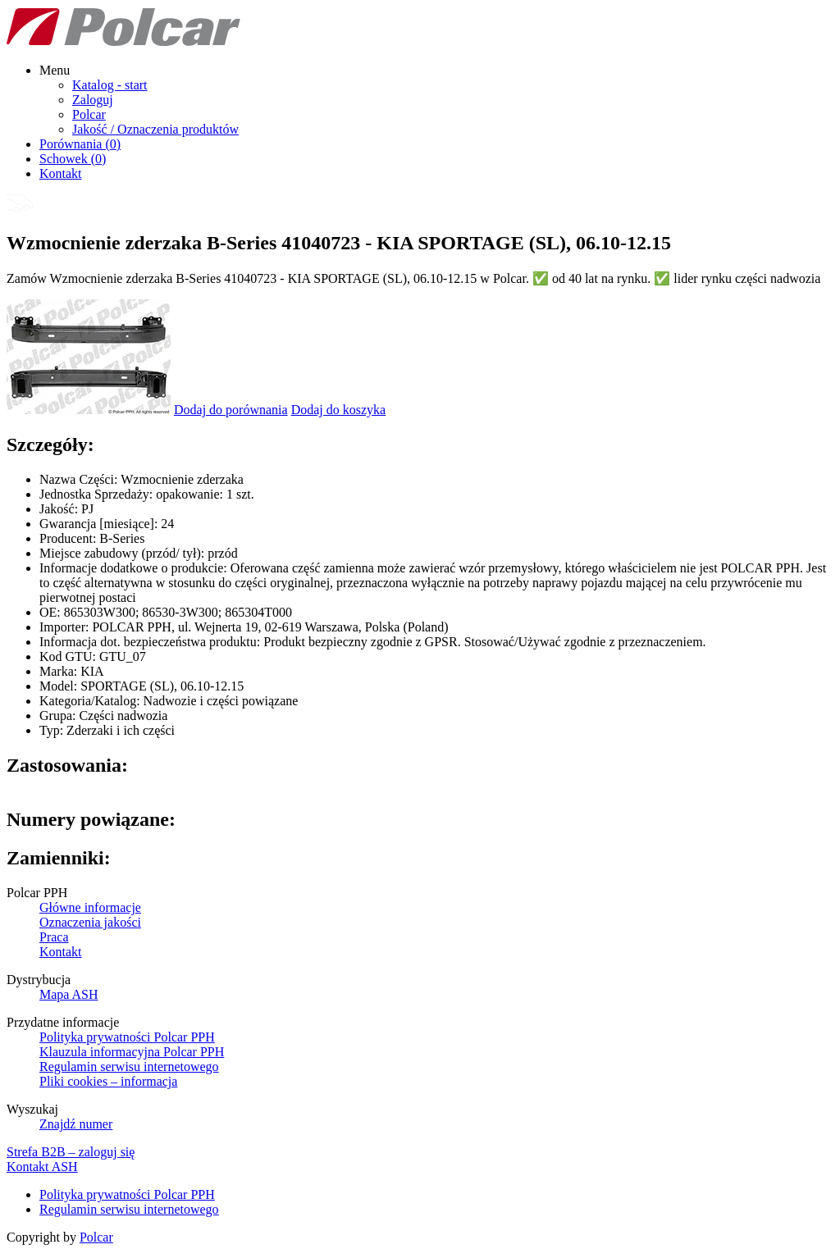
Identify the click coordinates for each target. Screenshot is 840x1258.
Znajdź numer (75, 1124)
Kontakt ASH (42, 1167)
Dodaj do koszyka (338, 410)
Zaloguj (92, 100)
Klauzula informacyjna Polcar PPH (131, 1052)
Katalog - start (110, 85)
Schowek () (72, 159)
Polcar (89, 114)
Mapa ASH (68, 994)
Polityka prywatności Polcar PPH (127, 1037)
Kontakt (60, 173)
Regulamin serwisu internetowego (129, 1066)
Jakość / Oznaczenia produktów (155, 129)
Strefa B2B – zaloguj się (71, 1152)
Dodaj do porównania (231, 410)
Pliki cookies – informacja (108, 1081)
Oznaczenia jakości (90, 922)
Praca (54, 937)
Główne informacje (90, 907)
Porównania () (80, 144)
